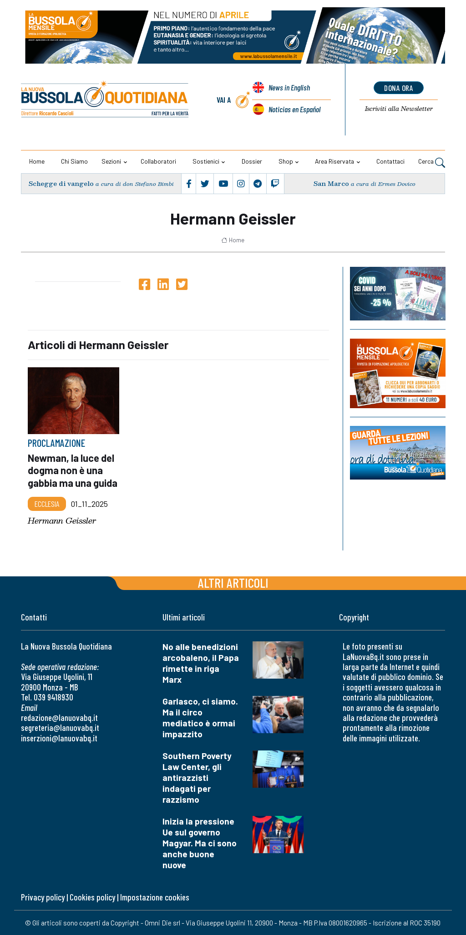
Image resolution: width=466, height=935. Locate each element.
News (289, 88)
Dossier (252, 161)
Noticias (294, 109)
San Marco (331, 183)
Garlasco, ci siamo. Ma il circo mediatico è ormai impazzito (200, 717)
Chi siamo (74, 161)
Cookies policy (92, 897)
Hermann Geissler (62, 521)
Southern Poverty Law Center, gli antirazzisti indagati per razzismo (197, 777)
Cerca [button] (431, 162)
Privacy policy (43, 897)
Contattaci (390, 161)
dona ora (399, 88)
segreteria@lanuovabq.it (60, 727)
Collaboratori (158, 161)
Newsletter (398, 109)
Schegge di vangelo (61, 183)
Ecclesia (47, 504)
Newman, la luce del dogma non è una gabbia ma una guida (72, 470)
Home (37, 161)
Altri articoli (233, 582)
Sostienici (205, 161)
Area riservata (334, 161)
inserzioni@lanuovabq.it (59, 738)
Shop (286, 161)
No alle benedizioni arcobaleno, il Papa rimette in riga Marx (200, 663)
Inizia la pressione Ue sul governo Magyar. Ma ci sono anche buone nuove (199, 843)
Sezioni (111, 161)
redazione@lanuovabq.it (59, 717)
